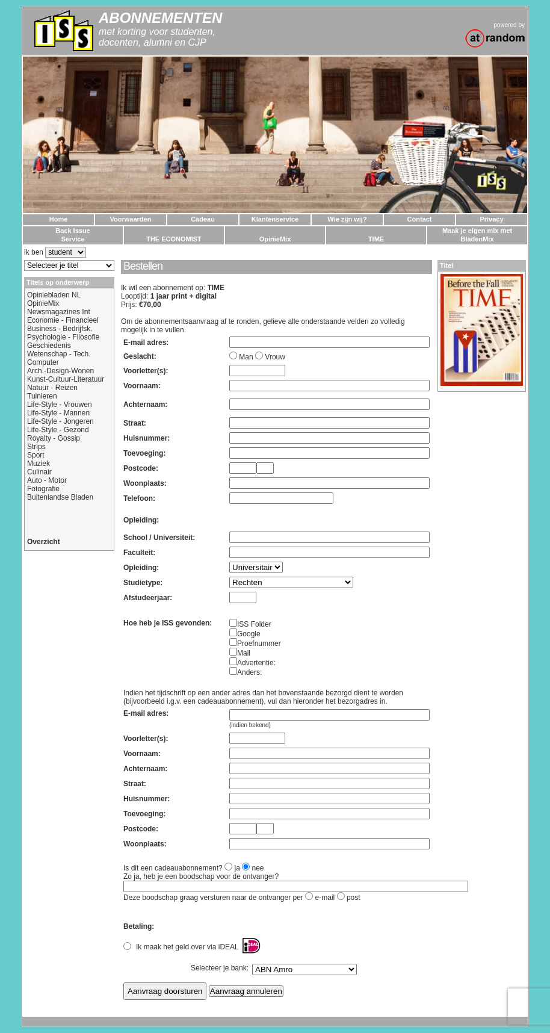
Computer (43, 362)
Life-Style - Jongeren (60, 421)
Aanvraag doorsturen (165, 991)
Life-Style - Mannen (58, 413)
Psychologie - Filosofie (63, 337)
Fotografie (43, 489)
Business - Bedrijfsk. (60, 328)
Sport (36, 455)
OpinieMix (43, 303)
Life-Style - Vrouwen (59, 404)
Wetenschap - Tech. (59, 354)
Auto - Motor (47, 480)
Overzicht (43, 542)
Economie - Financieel (63, 320)
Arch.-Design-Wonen (60, 371)
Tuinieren (42, 396)
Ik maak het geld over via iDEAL (187, 947)
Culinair (39, 472)
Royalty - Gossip (53, 438)
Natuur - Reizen (52, 387)
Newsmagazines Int (58, 312)
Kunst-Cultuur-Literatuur (65, 379)
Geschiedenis (49, 345)
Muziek (38, 463)
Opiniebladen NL (54, 295)
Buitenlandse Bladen (60, 497)
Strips (36, 446)
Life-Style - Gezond (58, 430)
